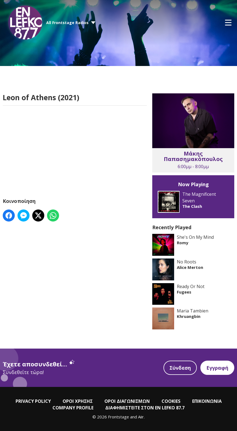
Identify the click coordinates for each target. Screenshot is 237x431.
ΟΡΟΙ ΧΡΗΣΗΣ (78, 401)
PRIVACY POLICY (33, 401)
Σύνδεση (180, 367)
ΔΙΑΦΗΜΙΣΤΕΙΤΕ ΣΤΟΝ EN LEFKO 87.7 (145, 408)
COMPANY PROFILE (72, 408)
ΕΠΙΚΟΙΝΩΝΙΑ (207, 401)
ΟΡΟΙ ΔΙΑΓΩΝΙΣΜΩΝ (127, 401)
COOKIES (171, 401)
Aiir (141, 416)
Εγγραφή (217, 367)
